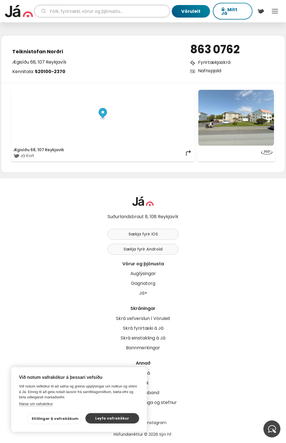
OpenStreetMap (154, 93)
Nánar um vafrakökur (36, 404)
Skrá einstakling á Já (143, 338)
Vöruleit (191, 11)
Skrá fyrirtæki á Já (143, 328)
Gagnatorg (143, 283)
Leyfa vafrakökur (112, 418)
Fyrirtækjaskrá (214, 62)
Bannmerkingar (143, 348)
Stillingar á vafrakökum (55, 418)
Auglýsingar (143, 273)
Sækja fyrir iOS (143, 234)
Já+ (143, 293)
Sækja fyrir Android (143, 249)
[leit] (102, 11)
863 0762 (215, 49)
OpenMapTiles (181, 93)
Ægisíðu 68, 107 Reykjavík (39, 62)
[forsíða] (19, 11)
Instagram (156, 422)
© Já (134, 93)
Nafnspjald (209, 71)
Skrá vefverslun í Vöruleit (143, 318)
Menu (275, 11)
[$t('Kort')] (261, 11)
